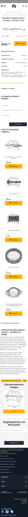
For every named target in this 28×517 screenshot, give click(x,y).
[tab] (14, 477)
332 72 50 (22, 492)
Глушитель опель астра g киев (7, 464)
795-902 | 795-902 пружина (14, 230)
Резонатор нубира (4, 469)
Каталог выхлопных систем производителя (13, 83)
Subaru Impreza (5, 370)
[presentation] (14, 437)
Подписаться (14, 443)
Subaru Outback (15, 370)
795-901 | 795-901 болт (14, 193)
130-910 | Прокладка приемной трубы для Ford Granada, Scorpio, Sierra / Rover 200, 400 (13, 304)
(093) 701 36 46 (5, 1)
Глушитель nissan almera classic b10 (8, 461)
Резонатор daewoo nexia (6, 472)
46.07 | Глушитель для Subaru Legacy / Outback (13, 157)
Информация (14, 477)
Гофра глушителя (4, 456)
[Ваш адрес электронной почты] (14, 430)
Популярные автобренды (10, 323)
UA (21, 1)
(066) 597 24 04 (15, 1)
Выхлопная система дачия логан (7, 467)
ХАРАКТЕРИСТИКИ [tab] (7, 51)
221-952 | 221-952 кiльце (13, 267)
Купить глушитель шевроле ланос (8, 453)
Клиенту (14, 486)
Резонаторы (3, 350)
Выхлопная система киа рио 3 (7, 458)
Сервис (14, 481)
